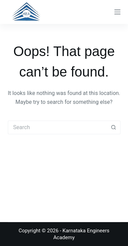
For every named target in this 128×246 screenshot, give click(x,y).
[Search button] (113, 127)
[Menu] (117, 12)
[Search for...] (57, 127)
